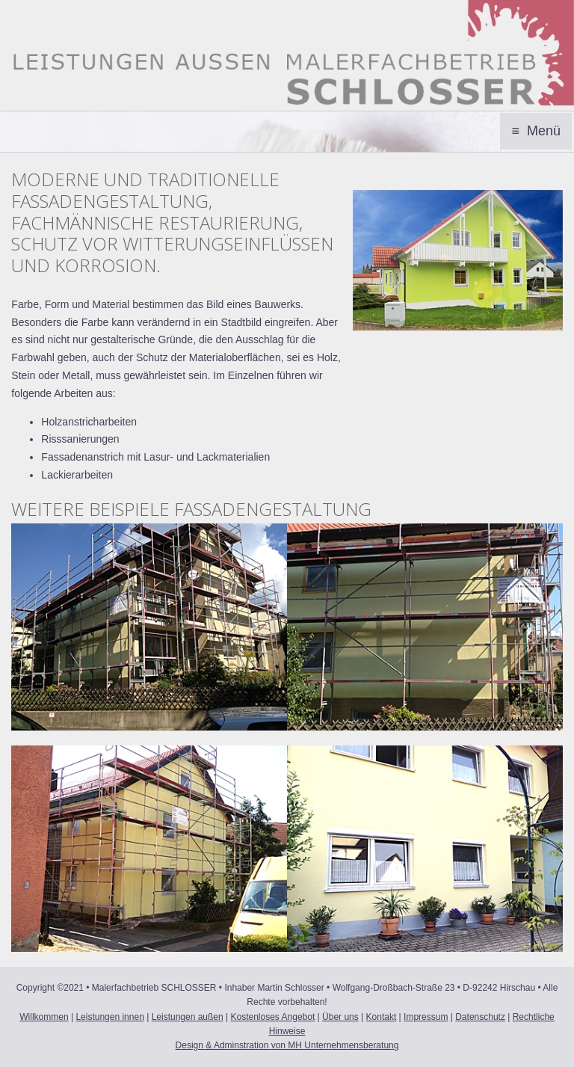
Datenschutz (480, 1017)
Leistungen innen (109, 1017)
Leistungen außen (187, 1017)
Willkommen (43, 1017)
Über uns (340, 1017)
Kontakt (381, 1017)
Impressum (426, 1017)
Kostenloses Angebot (273, 1017)
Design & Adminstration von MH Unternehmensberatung (287, 1045)
